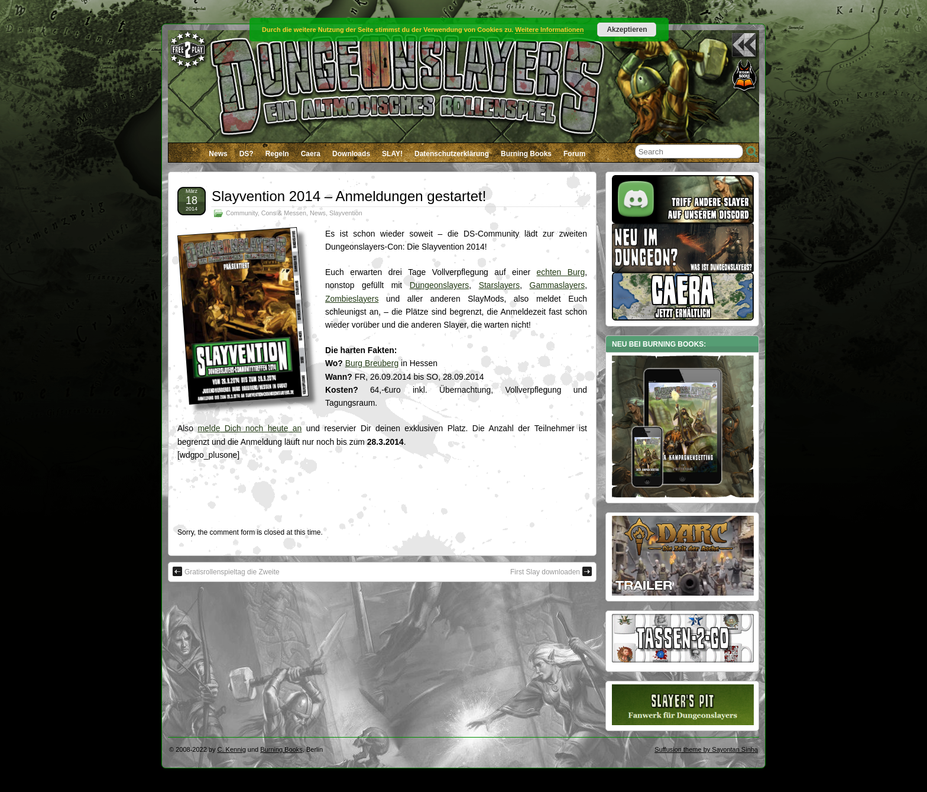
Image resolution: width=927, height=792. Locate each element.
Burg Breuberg (371, 363)
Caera (310, 154)
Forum (574, 154)
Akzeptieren (627, 29)
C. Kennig (232, 749)
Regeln (277, 154)
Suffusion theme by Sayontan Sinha (706, 749)
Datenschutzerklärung (451, 154)
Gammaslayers (557, 285)
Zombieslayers (351, 298)
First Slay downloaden (551, 571)
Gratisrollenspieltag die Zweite (226, 571)
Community (242, 212)
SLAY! (392, 154)
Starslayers (499, 285)
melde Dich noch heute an (249, 428)
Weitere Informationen (549, 29)
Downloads (351, 154)
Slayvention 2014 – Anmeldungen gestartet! (349, 196)
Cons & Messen (283, 212)
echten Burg (561, 272)
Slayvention (345, 212)
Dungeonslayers (439, 285)
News (218, 154)
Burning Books (526, 154)
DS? (246, 154)
